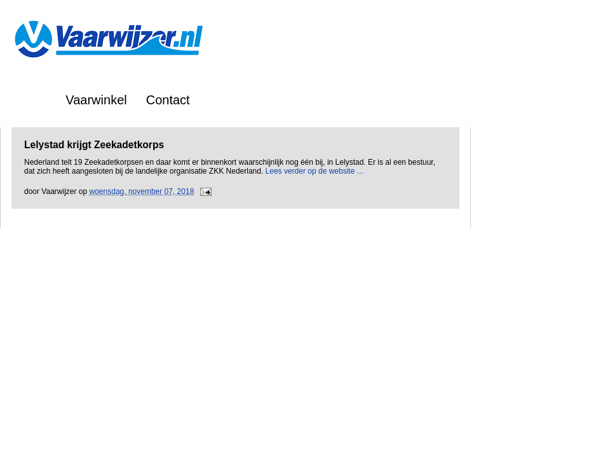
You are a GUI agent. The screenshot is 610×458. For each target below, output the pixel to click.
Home (29, 100)
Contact (168, 100)
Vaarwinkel (95, 100)
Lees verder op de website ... (314, 171)
